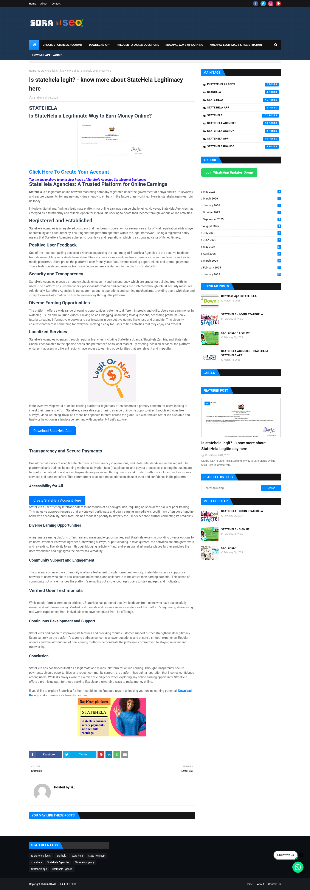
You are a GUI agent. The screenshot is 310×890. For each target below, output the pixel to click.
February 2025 (242, 267)
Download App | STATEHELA (239, 296)
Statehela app (243, 139)
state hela (243, 100)
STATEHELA (228, 547)
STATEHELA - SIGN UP (235, 332)
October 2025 (242, 212)
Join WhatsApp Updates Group (229, 172)
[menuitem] (34, 45)
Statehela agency (243, 131)
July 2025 (242, 233)
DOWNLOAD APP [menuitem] (99, 44)
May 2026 (242, 191)
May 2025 (242, 246)
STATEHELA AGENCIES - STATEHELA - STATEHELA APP (245, 353)
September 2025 (242, 219)
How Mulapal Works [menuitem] (47, 55)
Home (32, 3)
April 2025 (242, 253)
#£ (33, 97)
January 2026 (242, 205)
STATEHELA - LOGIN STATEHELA (242, 314)
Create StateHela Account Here (57, 500)
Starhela (243, 92)
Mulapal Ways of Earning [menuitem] (184, 44)
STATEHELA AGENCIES (62, 884)
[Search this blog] (231, 488)
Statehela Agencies (243, 123)
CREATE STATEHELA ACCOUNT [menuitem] (62, 44)
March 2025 (242, 260)
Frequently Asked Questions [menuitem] (138, 44)
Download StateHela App (52, 431)
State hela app (243, 108)
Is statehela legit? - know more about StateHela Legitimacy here (233, 446)
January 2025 (242, 274)
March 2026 (242, 198)
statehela (243, 116)
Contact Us (274, 884)
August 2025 (242, 226)
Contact (55, 3)
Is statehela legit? (243, 84)
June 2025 (242, 240)
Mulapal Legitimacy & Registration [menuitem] (236, 44)
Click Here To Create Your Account (69, 172)
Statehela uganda (243, 147)
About (43, 3)
